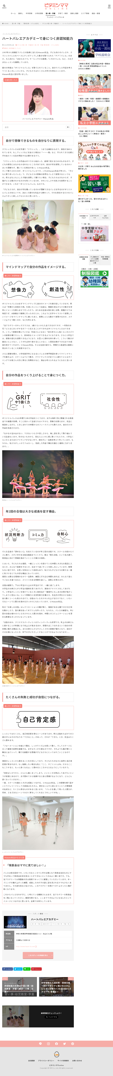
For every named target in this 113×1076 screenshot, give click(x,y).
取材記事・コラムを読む (31, 23)
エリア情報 (85, 13)
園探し (20, 13)
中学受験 (29, 13)
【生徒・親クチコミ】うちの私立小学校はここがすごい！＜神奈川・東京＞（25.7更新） (93, 133)
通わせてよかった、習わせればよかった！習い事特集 (93, 200)
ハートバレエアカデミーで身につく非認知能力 (77, 23)
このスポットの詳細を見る (38, 955)
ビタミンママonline (56, 1065)
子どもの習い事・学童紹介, (25, 45)
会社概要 (31, 1061)
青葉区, (6, 48)
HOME (6, 23)
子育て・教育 (63, 13)
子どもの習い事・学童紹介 (50, 23)
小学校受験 (39, 13)
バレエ (18, 48)
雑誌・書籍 (96, 13)
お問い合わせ (77, 1061)
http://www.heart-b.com (25, 946)
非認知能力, (12, 48)
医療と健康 (74, 13)
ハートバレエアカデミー (12, 34)
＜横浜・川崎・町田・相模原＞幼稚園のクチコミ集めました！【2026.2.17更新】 (94, 100)
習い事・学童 (50, 13)
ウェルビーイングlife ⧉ (55, 17)
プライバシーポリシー (46, 1061)
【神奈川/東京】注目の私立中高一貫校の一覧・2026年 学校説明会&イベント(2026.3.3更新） (94, 66)
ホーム (13, 13)
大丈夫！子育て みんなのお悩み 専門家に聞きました (94, 167)
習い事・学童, (39, 45)
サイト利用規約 (63, 1061)
